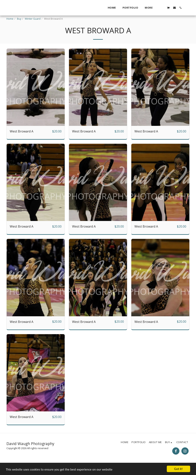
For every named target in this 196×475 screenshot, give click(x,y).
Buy (19, 18)
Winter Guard (33, 18)
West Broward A (21, 141)
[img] (36, 97)
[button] (162, 7)
